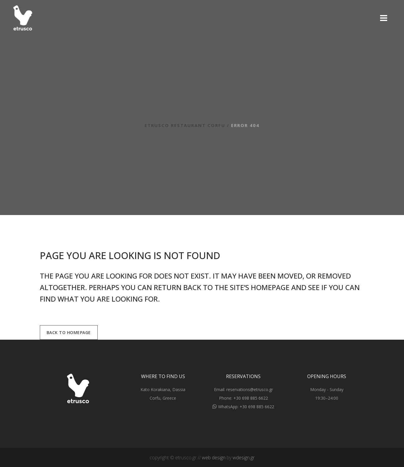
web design (213, 457)
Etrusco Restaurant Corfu (185, 125)
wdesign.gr (244, 457)
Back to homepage (69, 332)
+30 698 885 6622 (250, 398)
